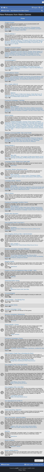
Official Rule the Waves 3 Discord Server (29, 42)
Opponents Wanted (21, 53)
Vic (11, 26)
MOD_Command (14, 174)
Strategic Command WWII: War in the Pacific (18, 133)
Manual (13, 66)
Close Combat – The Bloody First (15, 299)
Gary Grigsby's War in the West (14, 387)
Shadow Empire (9, 22)
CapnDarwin (31, 348)
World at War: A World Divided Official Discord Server (24, 245)
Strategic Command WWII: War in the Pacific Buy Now (19, 140)
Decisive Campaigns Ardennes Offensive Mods (25, 255)
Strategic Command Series (13, 47)
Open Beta (14, 256)
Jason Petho (13, 165)
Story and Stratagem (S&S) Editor (17, 30)
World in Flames (9, 440)
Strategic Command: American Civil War (21, 51)
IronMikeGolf (38, 348)
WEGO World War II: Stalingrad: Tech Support (29, 122)
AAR (21, 27)
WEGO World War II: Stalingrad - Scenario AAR (28, 126)
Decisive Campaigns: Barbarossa (15, 314)
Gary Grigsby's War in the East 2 (14, 222)
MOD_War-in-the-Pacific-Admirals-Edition (26, 426)
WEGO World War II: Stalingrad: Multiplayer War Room (24, 123)
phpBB (16, 468)
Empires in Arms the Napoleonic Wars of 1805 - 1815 (20, 270)
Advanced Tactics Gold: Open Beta (19, 289)
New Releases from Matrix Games (15, 14)
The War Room (37, 52)
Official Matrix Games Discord (20, 96)
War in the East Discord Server (18, 383)
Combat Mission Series (12, 73)
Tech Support (15, 27)
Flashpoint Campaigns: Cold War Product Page (27, 110)
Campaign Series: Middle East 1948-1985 (17, 161)
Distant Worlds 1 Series (12, 324)
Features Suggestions (25, 187)
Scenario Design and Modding (24, 52)
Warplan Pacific (9, 261)
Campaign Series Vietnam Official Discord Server (24, 189)
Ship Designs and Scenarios (30, 41)
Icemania (17, 334)
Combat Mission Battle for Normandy (20, 76)
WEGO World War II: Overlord (19, 121)
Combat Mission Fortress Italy (18, 77)
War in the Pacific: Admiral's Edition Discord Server (23, 427)
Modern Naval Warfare (11, 450)
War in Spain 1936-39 (11, 84)
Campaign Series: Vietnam (13, 181)
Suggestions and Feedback (28, 28)
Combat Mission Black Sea (27, 79)
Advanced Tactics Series (12, 280)
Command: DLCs (16, 175)
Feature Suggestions (15, 139)
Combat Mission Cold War (12, 79)
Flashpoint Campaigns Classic (14, 338)
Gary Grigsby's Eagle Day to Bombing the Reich (19, 353)
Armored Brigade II (10, 60)
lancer (14, 320)
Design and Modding (16, 41)
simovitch (31, 359)
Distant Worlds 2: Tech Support (19, 156)
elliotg (12, 334)
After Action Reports (34, 40)
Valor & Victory (9, 193)
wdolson (13, 426)
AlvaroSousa (13, 266)
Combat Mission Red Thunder (35, 77)
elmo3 (19, 382)
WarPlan (7, 431)
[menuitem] (5, 7)
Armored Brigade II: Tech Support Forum (27, 66)
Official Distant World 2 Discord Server (33, 157)
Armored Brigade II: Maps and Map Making (29, 67)
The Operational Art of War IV (13, 401)
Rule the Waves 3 (10, 34)
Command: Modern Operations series (16, 169)
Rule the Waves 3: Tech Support (19, 40)
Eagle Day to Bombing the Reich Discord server (22, 360)
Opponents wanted (22, 257)
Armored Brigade (10, 293)
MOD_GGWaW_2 (14, 243)
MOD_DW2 (13, 155)
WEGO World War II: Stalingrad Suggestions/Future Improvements (24, 127)
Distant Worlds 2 (10, 145)
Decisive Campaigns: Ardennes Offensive (17, 249)
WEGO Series (9, 115)
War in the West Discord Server (18, 397)
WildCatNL (13, 348)
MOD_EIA (13, 276)
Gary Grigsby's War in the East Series (16, 364)
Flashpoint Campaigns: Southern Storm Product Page (29, 209)
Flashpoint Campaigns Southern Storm (16, 202)
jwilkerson (12, 92)
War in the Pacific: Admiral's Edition (15, 417)
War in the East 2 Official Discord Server (21, 228)
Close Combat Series (11, 305)
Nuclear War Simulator (11, 213)
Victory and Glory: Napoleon (13, 410)
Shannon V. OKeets (15, 446)
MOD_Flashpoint (14, 106)
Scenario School (9, 109)
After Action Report (10, 53)
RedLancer (20, 395)
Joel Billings (13, 227)
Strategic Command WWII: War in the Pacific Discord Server (22, 141)
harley (19, 359)
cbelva (18, 348)
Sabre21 (23, 382)
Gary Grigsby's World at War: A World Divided (18, 234)
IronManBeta (24, 348)
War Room (27, 27)
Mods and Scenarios (36, 107)
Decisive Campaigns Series (13, 309)
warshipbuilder (25, 359)
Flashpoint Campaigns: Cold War (14, 100)
